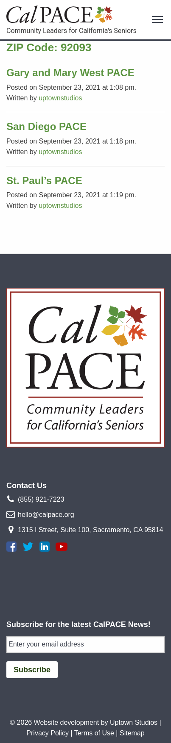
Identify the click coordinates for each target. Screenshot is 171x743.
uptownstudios (60, 98)
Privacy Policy (47, 733)
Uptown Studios (133, 722)
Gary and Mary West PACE (70, 72)
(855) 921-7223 (41, 499)
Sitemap (132, 733)
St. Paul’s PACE (44, 180)
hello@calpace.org (46, 514)
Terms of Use (94, 733)
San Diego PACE (46, 126)
